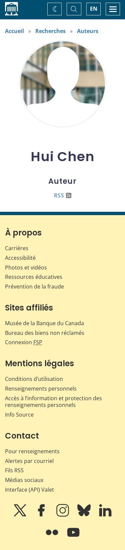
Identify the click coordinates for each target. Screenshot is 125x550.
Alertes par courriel (29, 461)
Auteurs (87, 31)
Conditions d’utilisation (34, 379)
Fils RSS (14, 470)
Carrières (16, 248)
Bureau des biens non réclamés (44, 333)
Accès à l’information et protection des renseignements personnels (53, 402)
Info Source (19, 414)
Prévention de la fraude (34, 286)
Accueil (14, 31)
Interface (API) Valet (29, 489)
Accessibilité (20, 257)
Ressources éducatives (33, 277)
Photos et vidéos (26, 267)
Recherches (50, 31)
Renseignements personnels (41, 388)
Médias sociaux (24, 480)
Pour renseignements (32, 451)
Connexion (23, 342)
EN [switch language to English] (93, 8)
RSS (62, 195)
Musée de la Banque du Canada (44, 323)
